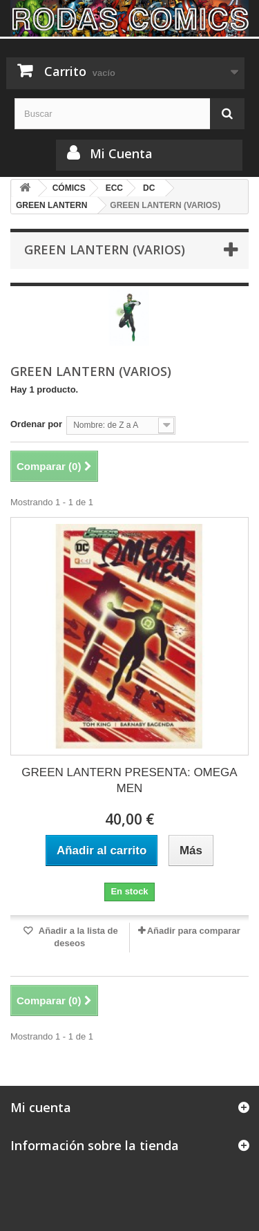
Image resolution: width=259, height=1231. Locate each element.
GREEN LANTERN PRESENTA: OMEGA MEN (129, 780)
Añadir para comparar (193, 930)
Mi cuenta (40, 1107)
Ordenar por (36, 424)
